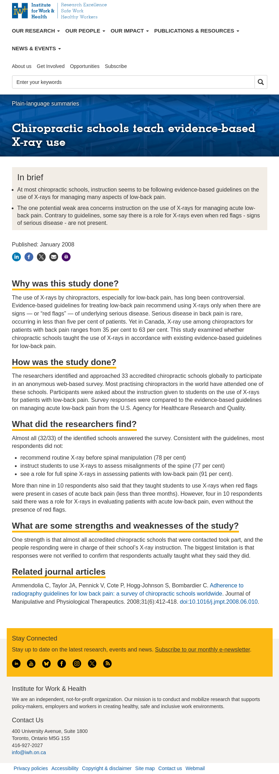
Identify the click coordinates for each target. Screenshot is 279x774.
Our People (85, 31)
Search (261, 82)
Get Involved (51, 66)
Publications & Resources (196, 31)
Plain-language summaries (45, 104)
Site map (145, 768)
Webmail (195, 768)
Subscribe (116, 66)
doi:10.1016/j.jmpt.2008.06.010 (219, 602)
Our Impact (130, 31)
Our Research (36, 31)
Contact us (170, 768)
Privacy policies (31, 768)
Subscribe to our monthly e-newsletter (202, 650)
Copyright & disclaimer (107, 768)
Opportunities (84, 66)
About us (22, 66)
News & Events (36, 48)
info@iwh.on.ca (29, 752)
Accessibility (64, 768)
